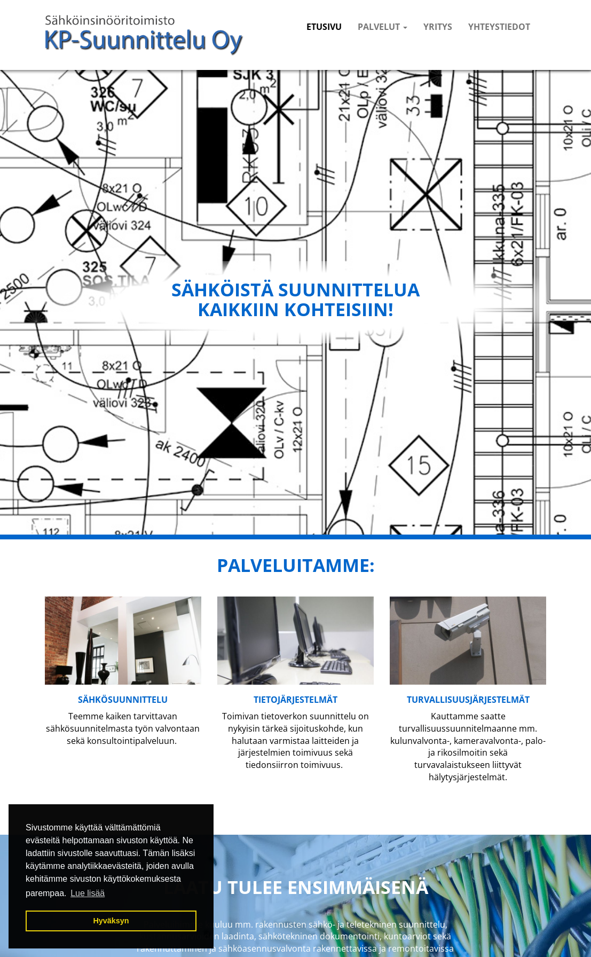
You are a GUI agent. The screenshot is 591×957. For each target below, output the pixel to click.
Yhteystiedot (499, 27)
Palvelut (382, 27)
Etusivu (324, 27)
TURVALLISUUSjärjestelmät (468, 699)
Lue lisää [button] (87, 893)
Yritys (437, 27)
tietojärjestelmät (295, 699)
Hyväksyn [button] (111, 920)
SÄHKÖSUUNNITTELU (123, 699)
